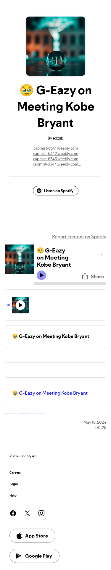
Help (13, 495)
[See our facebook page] (13, 513)
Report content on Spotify (79, 236)
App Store (32, 535)
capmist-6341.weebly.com (55, 148)
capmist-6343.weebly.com (55, 158)
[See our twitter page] (27, 513)
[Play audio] (100, 253)
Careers (15, 472)
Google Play (34, 556)
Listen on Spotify (55, 190)
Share (92, 276)
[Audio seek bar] (70, 283)
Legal (13, 484)
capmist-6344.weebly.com (55, 164)
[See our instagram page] (41, 513)
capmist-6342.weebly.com (55, 153)
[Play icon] (41, 275)
